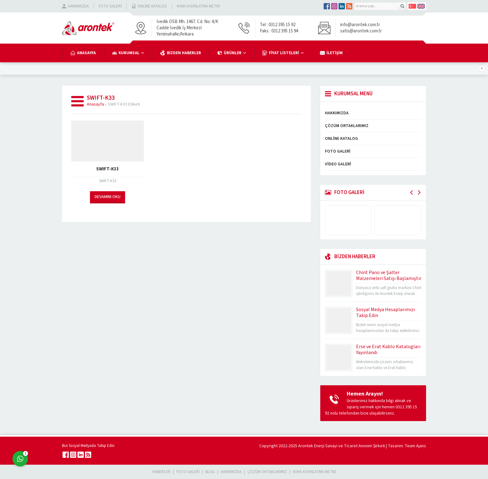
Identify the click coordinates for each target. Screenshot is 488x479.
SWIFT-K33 (107, 169)
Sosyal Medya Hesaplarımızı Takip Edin (385, 312)
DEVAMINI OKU (107, 197)
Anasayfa (95, 104)
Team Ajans (415, 446)
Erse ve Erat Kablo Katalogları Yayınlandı (388, 349)
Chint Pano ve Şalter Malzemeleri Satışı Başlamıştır (388, 275)
